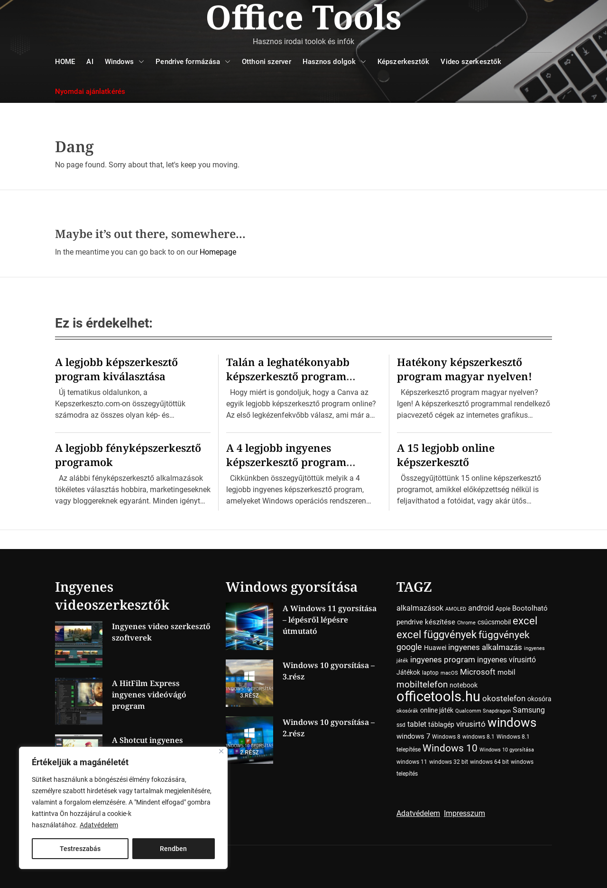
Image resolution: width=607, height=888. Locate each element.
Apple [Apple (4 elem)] (503, 608)
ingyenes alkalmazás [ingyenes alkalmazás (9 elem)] (485, 647)
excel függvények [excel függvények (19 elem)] (436, 634)
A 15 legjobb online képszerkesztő (446, 454)
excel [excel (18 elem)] (525, 620)
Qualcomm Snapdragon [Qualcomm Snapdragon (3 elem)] (483, 711)
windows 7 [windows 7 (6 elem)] (413, 736)
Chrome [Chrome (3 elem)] (466, 623)
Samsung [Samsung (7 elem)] (529, 709)
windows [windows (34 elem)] (511, 722)
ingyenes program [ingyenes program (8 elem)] (442, 659)
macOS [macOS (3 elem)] (449, 673)
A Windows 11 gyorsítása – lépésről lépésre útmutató (330, 619)
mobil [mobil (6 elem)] (506, 672)
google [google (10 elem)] (409, 647)
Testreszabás (80, 848)
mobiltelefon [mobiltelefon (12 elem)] (422, 684)
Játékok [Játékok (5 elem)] (408, 672)
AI (89, 61)
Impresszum (464, 813)
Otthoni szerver (266, 61)
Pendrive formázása (193, 61)
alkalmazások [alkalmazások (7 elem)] (419, 608)
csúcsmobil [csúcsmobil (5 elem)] (494, 622)
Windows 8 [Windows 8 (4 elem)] (446, 736)
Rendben (173, 848)
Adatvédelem (99, 825)
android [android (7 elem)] (481, 608)
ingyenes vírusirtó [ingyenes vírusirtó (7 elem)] (506, 659)
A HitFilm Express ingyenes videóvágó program (149, 694)
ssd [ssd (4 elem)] (400, 725)
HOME (65, 61)
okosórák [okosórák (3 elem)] (407, 711)
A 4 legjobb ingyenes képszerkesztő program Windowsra (286, 461)
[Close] (221, 751)
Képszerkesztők (403, 61)
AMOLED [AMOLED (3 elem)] (455, 609)
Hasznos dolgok (334, 61)
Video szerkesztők (471, 61)
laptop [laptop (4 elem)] (430, 672)
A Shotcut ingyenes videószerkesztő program (160, 746)
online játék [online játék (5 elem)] (436, 710)
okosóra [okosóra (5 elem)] (539, 699)
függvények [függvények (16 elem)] (504, 635)
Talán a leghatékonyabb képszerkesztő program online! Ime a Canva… (287, 376)
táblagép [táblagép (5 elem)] (441, 724)
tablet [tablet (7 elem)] (416, 724)
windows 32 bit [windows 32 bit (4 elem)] (448, 762)
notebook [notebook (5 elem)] (464, 685)
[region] (123, 808)
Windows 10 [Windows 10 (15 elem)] (450, 748)
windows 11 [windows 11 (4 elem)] (411, 762)
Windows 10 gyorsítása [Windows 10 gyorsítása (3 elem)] (506, 750)
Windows (125, 61)
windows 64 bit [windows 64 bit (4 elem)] (489, 762)
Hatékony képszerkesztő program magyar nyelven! (464, 369)
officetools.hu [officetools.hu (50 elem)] (438, 696)
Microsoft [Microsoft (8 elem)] (478, 672)
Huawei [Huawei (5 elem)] (435, 647)
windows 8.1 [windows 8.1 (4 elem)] (478, 736)
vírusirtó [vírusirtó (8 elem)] (471, 724)
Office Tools (303, 16)
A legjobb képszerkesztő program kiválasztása (116, 369)
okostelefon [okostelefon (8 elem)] (503, 698)
